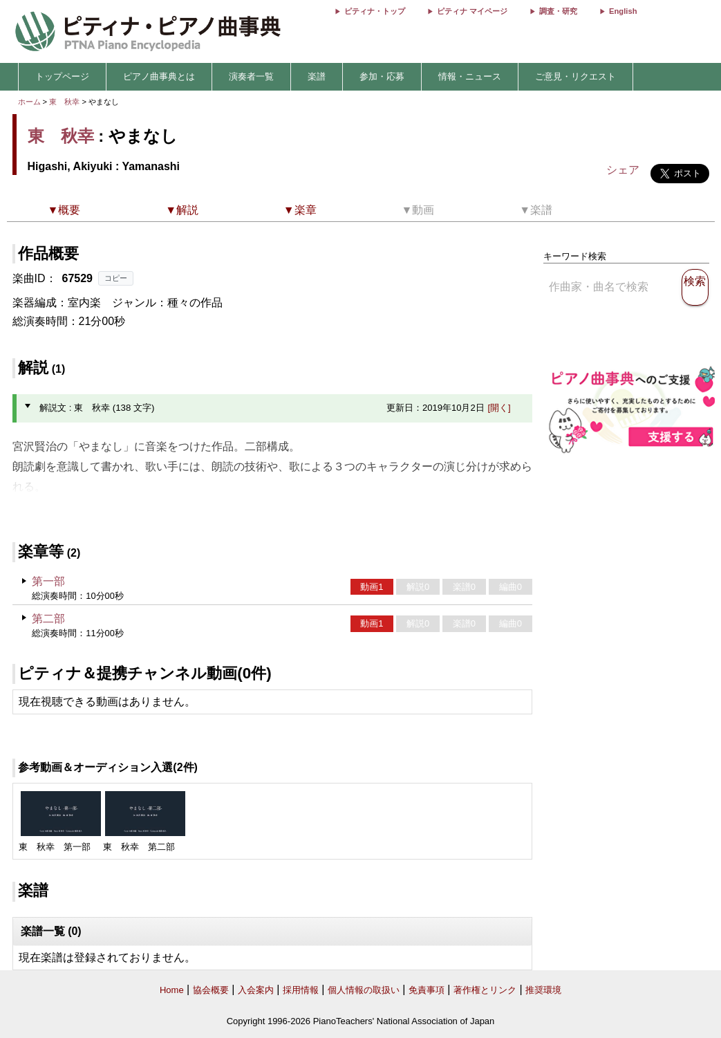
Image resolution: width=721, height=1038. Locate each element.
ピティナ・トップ (374, 11)
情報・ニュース (469, 76)
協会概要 (211, 990)
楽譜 (317, 76)
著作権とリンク (484, 990)
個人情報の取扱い (364, 990)
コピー (115, 278)
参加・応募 (381, 76)
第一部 (48, 581)
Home (172, 990)
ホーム (29, 102)
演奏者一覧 (251, 76)
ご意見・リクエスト (575, 76)
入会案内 (256, 990)
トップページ (62, 76)
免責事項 (426, 990)
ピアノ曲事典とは (159, 76)
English (623, 11)
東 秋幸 (64, 102)
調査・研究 (558, 11)
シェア (622, 170)
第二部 (48, 618)
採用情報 (301, 990)
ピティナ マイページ (472, 11)
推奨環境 (543, 990)
